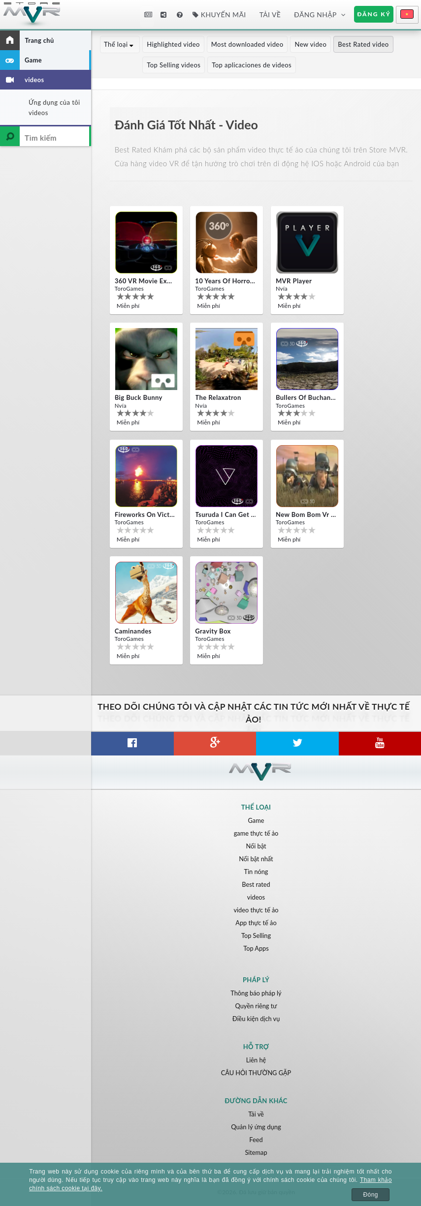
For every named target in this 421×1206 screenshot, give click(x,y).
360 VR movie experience (145, 281)
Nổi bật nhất (256, 859)
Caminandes (133, 631)
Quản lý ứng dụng (256, 1127)
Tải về (270, 14)
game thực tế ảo (256, 833)
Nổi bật (256, 846)
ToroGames (129, 288)
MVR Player (294, 281)
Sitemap (256, 1152)
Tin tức (148, 14)
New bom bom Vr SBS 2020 (306, 514)
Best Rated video (364, 44)
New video (311, 44)
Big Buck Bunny (138, 397)
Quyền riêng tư (256, 1006)
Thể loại (120, 44)
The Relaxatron (218, 397)
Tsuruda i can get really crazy (225, 514)
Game (256, 820)
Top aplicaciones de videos (209, 65)
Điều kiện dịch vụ (256, 1019)
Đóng (370, 1194)
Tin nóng (256, 871)
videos (256, 897)
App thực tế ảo (256, 923)
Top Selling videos (131, 65)
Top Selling (256, 935)
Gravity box (212, 631)
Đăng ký (373, 14)
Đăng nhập (315, 14)
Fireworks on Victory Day (145, 514)
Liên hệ (256, 1060)
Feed (256, 1140)
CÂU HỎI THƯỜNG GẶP (255, 1073)
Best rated (256, 884)
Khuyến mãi (219, 14)
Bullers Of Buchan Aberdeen (306, 397)
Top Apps (256, 948)
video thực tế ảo (256, 910)
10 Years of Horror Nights (225, 281)
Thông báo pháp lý (256, 993)
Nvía (282, 288)
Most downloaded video (248, 44)
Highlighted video (174, 44)
